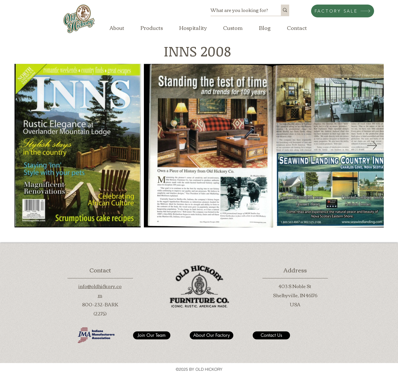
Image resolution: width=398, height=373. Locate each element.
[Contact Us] (271, 335)
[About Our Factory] (211, 335)
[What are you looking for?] (240, 10)
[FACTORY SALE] (342, 11)
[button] (151, 27)
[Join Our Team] (151, 335)
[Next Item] (372, 145)
